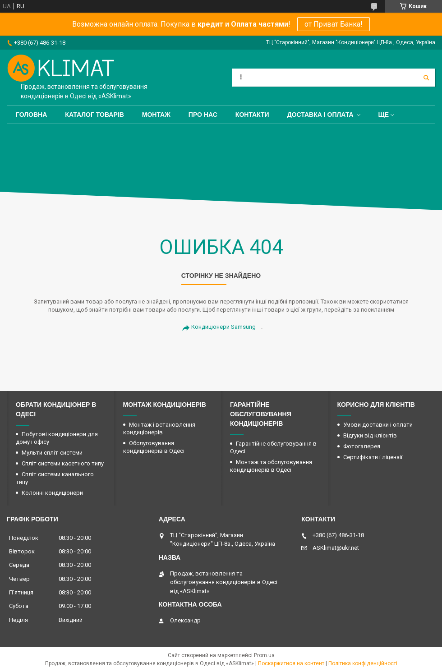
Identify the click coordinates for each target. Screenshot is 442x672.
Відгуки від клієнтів (370, 435)
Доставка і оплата (320, 114)
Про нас (203, 114)
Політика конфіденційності (362, 663)
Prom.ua (264, 655)
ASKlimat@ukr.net (336, 547)
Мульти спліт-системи (52, 452)
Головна (31, 114)
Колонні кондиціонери (52, 492)
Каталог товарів (94, 114)
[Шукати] (426, 78)
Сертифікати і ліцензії (372, 457)
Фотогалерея (361, 446)
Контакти (252, 114)
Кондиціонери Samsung (223, 326)
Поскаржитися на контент (291, 663)
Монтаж (156, 114)
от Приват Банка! (333, 24)
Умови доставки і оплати (378, 424)
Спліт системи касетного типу (63, 463)
